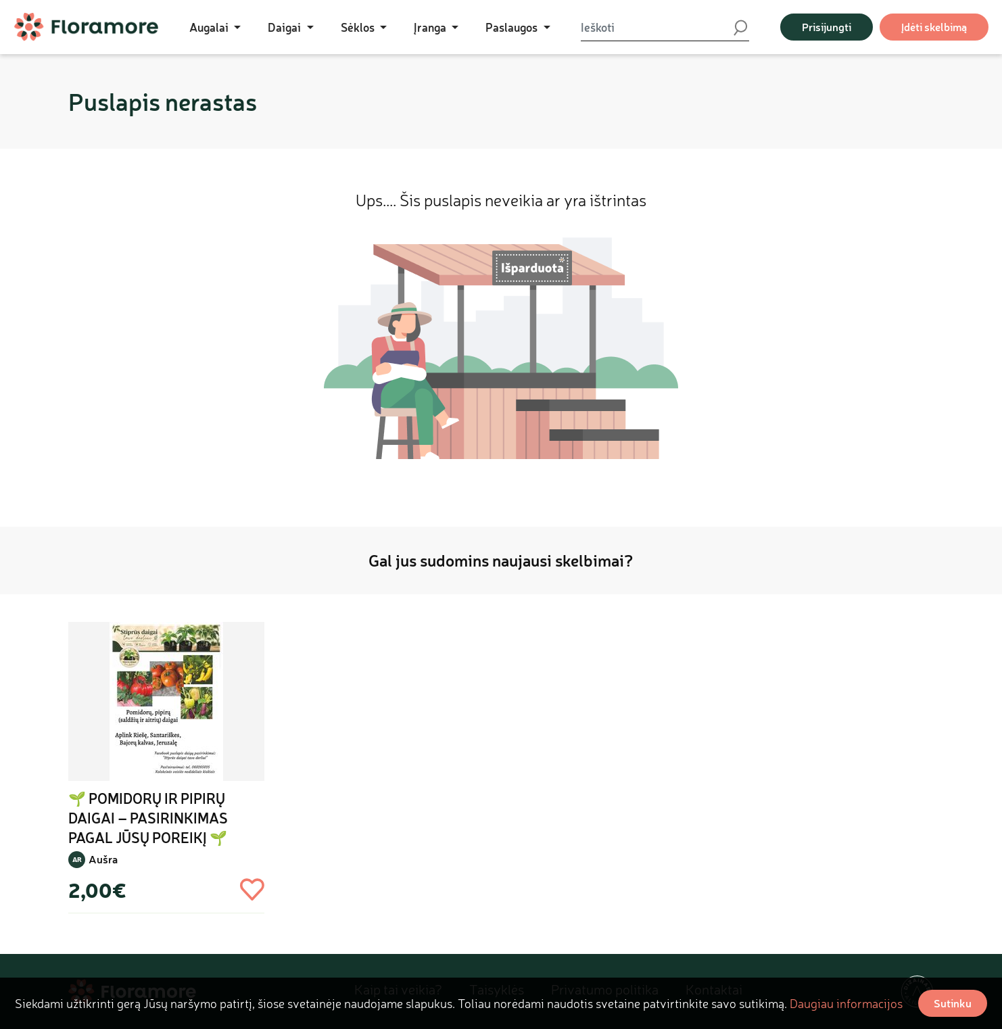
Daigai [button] (286, 27)
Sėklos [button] (359, 27)
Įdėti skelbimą (934, 27)
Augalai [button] (210, 27)
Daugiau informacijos (846, 1003)
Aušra (103, 859)
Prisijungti (826, 27)
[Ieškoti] (656, 27)
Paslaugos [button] (512, 27)
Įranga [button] (431, 27)
